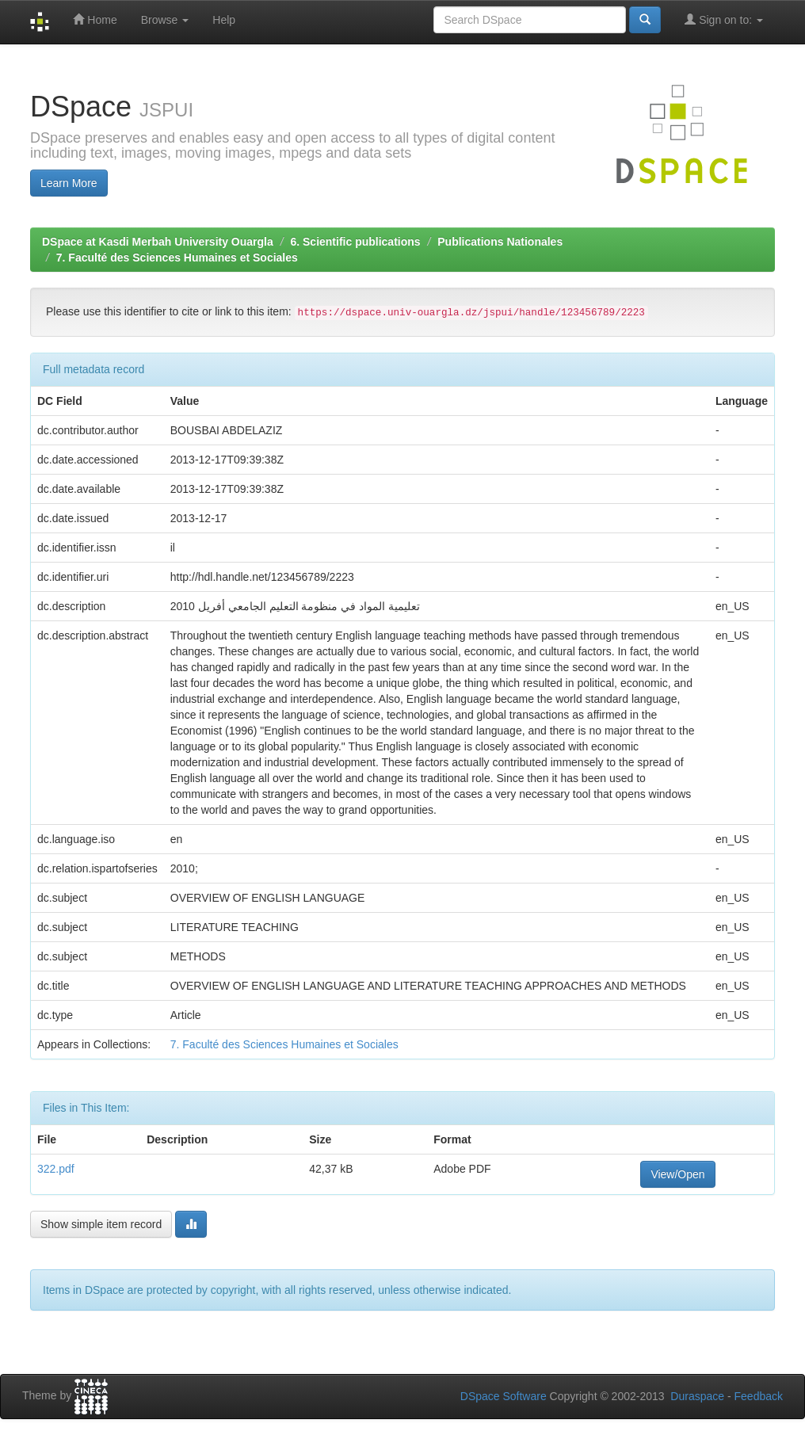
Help (223, 19)
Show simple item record (101, 1224)
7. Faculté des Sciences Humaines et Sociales (177, 257)
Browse (165, 19)
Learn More (68, 183)
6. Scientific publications (355, 241)
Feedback (758, 1396)
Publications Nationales (500, 241)
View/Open (677, 1174)
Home (94, 19)
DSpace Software (503, 1396)
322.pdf (55, 1168)
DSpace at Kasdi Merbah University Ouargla (157, 241)
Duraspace (697, 1396)
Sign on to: (724, 19)
